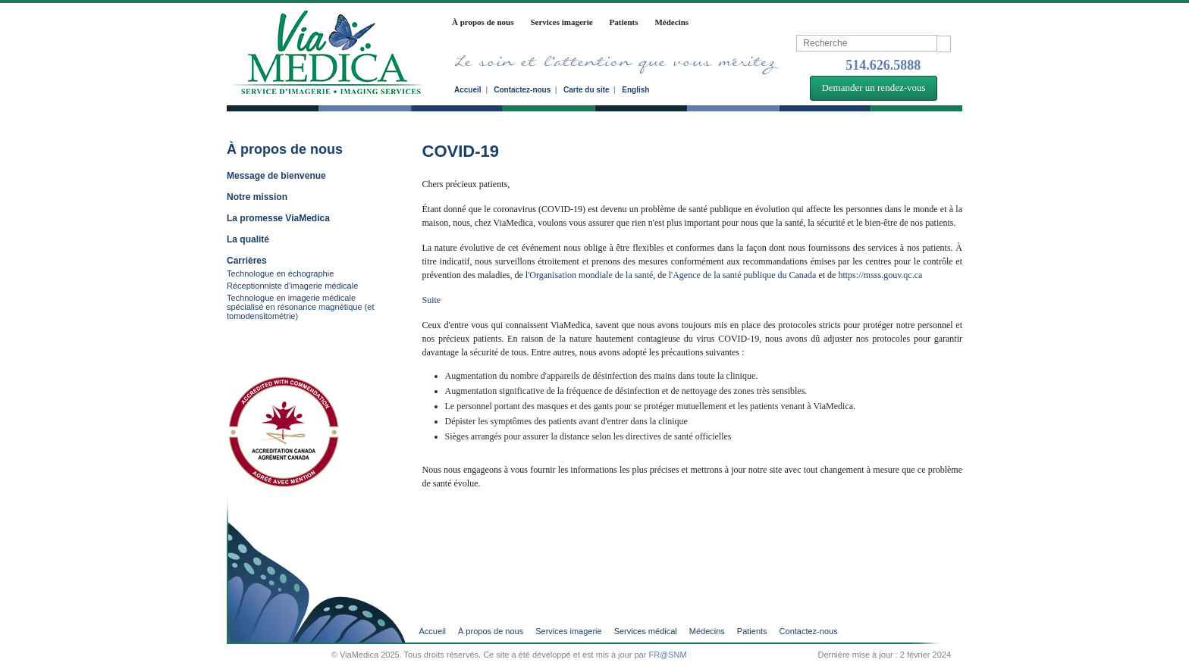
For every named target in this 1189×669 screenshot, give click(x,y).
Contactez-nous (522, 90)
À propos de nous (482, 22)
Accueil (468, 90)
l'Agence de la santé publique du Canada (743, 275)
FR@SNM (667, 654)
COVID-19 (460, 151)
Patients (624, 22)
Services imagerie (561, 22)
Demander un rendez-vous (873, 87)
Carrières (247, 260)
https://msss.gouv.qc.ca (880, 275)
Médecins (671, 22)
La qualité (248, 239)
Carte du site (586, 90)
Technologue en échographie (280, 273)
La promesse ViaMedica (278, 218)
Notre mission (257, 197)
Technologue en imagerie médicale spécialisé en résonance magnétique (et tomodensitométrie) (300, 306)
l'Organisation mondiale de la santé (589, 275)
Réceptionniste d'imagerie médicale (292, 285)
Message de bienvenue (276, 175)
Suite (434, 300)
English (635, 90)
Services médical (645, 631)
